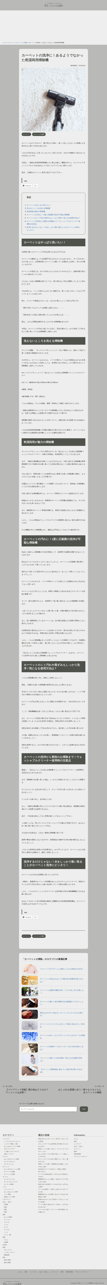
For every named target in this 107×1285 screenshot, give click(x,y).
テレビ (6, 1240)
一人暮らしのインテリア (11, 1151)
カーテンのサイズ (9, 1161)
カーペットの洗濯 (9, 1174)
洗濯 (5, 1212)
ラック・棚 (7, 1234)
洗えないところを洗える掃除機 (38, 208)
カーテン (5, 1156)
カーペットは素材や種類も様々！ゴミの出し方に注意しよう (53, 991)
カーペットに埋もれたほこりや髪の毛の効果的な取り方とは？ (52, 980)
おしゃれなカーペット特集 (12, 1169)
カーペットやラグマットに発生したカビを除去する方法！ (53, 969)
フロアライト (7, 1199)
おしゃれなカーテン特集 (11, 1159)
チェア (6, 1227)
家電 (4, 1237)
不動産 (6, 1204)
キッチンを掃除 (8, 1184)
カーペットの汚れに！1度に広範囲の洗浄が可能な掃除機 (48, 215)
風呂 (4, 1257)
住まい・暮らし (7, 1202)
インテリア (6, 1139)
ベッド (6, 1232)
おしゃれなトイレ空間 (11, 1192)
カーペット (11, 42)
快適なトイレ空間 (9, 1197)
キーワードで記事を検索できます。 (32, 1104)
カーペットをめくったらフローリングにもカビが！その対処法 (53, 1036)
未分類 (5, 1245)
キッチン (5, 1176)
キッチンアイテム (9, 1179)
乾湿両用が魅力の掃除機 (36, 211)
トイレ (5, 1187)
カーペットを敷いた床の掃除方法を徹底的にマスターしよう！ (52, 1002)
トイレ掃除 (7, 1194)
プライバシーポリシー (81, 1156)
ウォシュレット (8, 1189)
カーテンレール (8, 1164)
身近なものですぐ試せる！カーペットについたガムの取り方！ (52, 1014)
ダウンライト (8, 1250)
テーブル (6, 1229)
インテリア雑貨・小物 (11, 1144)
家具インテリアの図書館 (85, 1283)
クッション (7, 1219)
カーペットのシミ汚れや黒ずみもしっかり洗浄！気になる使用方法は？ (53, 218)
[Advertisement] (53, 24)
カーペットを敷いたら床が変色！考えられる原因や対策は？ (52, 1059)
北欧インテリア (8, 1154)
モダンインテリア (9, 1149)
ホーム (5, 42)
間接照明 (6, 1255)
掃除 (5, 1209)
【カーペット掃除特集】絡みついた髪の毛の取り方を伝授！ (52, 1071)
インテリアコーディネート (12, 1141)
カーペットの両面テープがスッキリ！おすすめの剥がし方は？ (52, 1048)
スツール (6, 1222)
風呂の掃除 (7, 1262)
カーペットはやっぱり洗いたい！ (39, 205)
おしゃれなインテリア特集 (12, 1146)
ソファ (6, 1224)
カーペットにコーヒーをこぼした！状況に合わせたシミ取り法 (53, 1025)
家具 (4, 1214)
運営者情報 (77, 1154)
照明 (4, 1247)
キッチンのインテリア (11, 1182)
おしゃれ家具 (8, 1217)
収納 (5, 1207)
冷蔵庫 (6, 1242)
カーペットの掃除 (21, 42)
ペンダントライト (9, 1252)
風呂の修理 (7, 1260)
